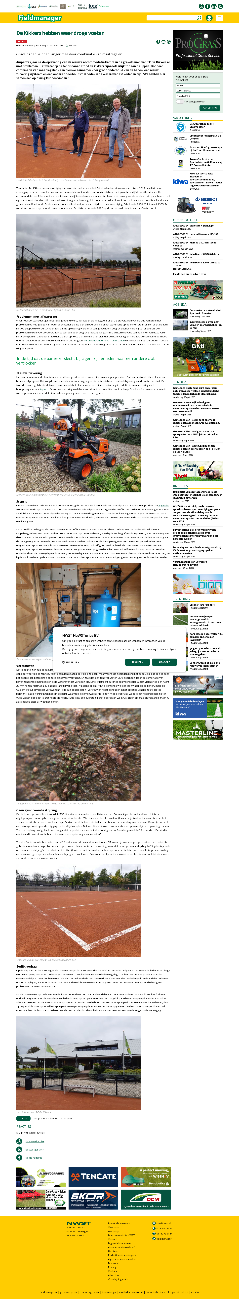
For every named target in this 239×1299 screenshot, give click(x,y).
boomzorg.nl (109, 1292)
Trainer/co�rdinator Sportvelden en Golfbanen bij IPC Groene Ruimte (206, 162)
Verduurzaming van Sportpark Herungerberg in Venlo (190, 563)
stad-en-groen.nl (89, 1292)
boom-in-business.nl (157, 1292)
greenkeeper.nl (68, 1292)
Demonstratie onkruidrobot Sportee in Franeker (205, 312)
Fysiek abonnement (119, 1223)
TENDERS (180, 382)
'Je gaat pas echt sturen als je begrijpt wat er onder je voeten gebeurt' (205, 651)
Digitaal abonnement (120, 1243)
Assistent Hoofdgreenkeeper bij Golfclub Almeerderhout (206, 149)
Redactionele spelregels (122, 1255)
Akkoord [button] (164, 662)
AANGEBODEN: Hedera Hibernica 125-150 (195, 234)
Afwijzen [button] (137, 662)
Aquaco (44, 389)
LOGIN (23, 1118)
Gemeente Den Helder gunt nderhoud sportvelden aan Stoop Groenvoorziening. (196, 421)
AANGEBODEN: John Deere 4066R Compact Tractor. (196, 264)
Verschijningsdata (118, 1279)
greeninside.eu (180, 1292)
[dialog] (119, 649)
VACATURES (182, 118)
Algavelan (164, 505)
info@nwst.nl (164, 1223)
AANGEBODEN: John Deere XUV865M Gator (196, 254)
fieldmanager (164, 1238)
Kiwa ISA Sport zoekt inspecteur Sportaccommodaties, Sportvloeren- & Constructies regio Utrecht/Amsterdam (206, 179)
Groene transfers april (202, 604)
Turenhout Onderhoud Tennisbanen (104, 340)
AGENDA (180, 304)
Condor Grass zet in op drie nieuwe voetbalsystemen (205, 664)
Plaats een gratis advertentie (189, 274)
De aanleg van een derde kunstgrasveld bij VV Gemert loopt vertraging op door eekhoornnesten (197, 550)
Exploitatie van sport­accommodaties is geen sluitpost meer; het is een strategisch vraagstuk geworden (197, 494)
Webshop (113, 1231)
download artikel (35, 1141)
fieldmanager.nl (48, 1292)
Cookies (112, 1271)
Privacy (112, 1267)
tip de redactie (34, 1157)
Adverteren (114, 1275)
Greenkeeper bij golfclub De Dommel (205, 137)
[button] (71, 662)
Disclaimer (114, 1263)
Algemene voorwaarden (121, 1259)
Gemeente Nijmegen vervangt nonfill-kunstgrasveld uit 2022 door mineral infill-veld (205, 621)
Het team (113, 1251)
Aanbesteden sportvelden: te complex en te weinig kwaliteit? (206, 636)
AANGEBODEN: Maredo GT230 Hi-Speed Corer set (194, 244)
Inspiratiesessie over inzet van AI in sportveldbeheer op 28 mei (206, 324)
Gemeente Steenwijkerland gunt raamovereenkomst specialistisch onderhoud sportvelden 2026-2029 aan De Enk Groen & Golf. (196, 407)
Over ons (113, 1227)
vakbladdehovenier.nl (131, 1292)
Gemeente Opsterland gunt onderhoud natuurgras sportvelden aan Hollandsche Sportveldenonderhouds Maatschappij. (196, 390)
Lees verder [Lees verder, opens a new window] (84, 653)
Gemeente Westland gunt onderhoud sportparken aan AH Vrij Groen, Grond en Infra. (195, 434)
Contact (112, 1239)
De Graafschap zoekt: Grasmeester (202, 125)
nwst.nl (195, 1292)
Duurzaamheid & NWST (121, 1235)
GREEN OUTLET (185, 220)
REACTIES (23, 1126)
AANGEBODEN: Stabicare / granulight (193, 225)
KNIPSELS (180, 486)
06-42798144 (164, 1233)
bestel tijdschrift (35, 1149)
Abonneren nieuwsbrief (121, 1247)
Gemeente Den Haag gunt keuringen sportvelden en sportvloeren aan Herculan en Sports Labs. (196, 448)
